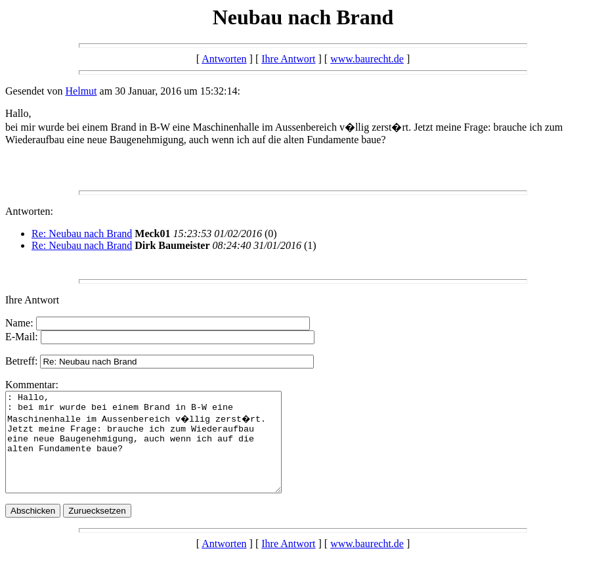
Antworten (224, 58)
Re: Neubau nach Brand (82, 233)
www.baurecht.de (367, 58)
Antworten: (29, 211)
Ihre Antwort (288, 58)
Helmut (81, 91)
